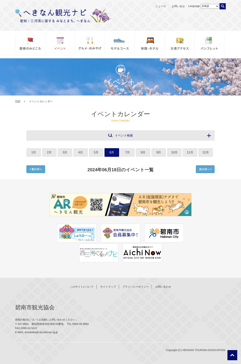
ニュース (160, 6)
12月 (205, 152)
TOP (18, 101)
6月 (112, 152)
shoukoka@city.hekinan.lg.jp (41, 332)
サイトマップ (108, 286)
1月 (33, 152)
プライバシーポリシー (135, 286)
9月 (158, 152)
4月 (80, 152)
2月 (49, 152)
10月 (174, 152)
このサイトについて (82, 286)
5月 (96, 152)
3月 (65, 152)
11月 (190, 152)
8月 (143, 152)
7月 (127, 152)
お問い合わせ (163, 286)
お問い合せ (178, 6)
